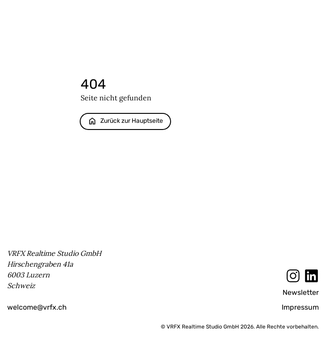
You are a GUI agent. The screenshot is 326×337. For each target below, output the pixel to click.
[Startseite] (166, 12)
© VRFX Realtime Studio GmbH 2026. (208, 327)
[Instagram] (293, 275)
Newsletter (301, 292)
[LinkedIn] (311, 275)
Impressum (300, 307)
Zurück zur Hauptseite (125, 121)
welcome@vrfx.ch (37, 307)
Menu (311, 12)
